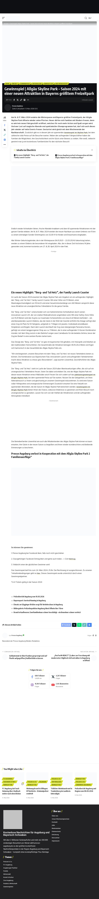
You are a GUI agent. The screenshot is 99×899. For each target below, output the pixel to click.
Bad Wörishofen (64, 83)
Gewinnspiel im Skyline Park (76, 133)
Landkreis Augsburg (83, 786)
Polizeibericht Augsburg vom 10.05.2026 (30, 597)
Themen (8, 858)
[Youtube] (59, 686)
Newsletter (50, 83)
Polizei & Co (32, 783)
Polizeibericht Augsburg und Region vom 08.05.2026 (84, 792)
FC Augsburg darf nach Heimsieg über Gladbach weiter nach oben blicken (12, 792)
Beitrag (73, 559)
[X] (59, 678)
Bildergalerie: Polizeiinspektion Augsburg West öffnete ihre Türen (40, 609)
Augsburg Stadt (10, 783)
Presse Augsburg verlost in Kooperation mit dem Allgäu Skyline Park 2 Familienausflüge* (74, 157)
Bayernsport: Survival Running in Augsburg (31, 601)
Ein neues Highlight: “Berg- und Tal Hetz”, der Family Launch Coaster (31, 157)
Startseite (6, 23)
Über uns (56, 812)
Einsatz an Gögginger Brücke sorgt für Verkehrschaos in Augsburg (40, 605)
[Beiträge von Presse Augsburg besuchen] (7, 107)
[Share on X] (17, 100)
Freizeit (15, 83)
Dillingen (42, 783)
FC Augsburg (8, 780)
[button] (4, 18)
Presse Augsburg (18, 106)
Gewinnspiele (26, 83)
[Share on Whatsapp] (78, 625)
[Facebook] (93, 636)
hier (39, 574)
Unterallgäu (38, 83)
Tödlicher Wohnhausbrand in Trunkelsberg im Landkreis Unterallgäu (61, 792)
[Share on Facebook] (14, 100)
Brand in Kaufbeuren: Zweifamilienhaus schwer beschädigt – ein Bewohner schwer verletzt (50, 613)
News (8, 83)
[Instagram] (96, 636)
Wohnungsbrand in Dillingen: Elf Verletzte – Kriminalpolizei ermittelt (36, 792)
